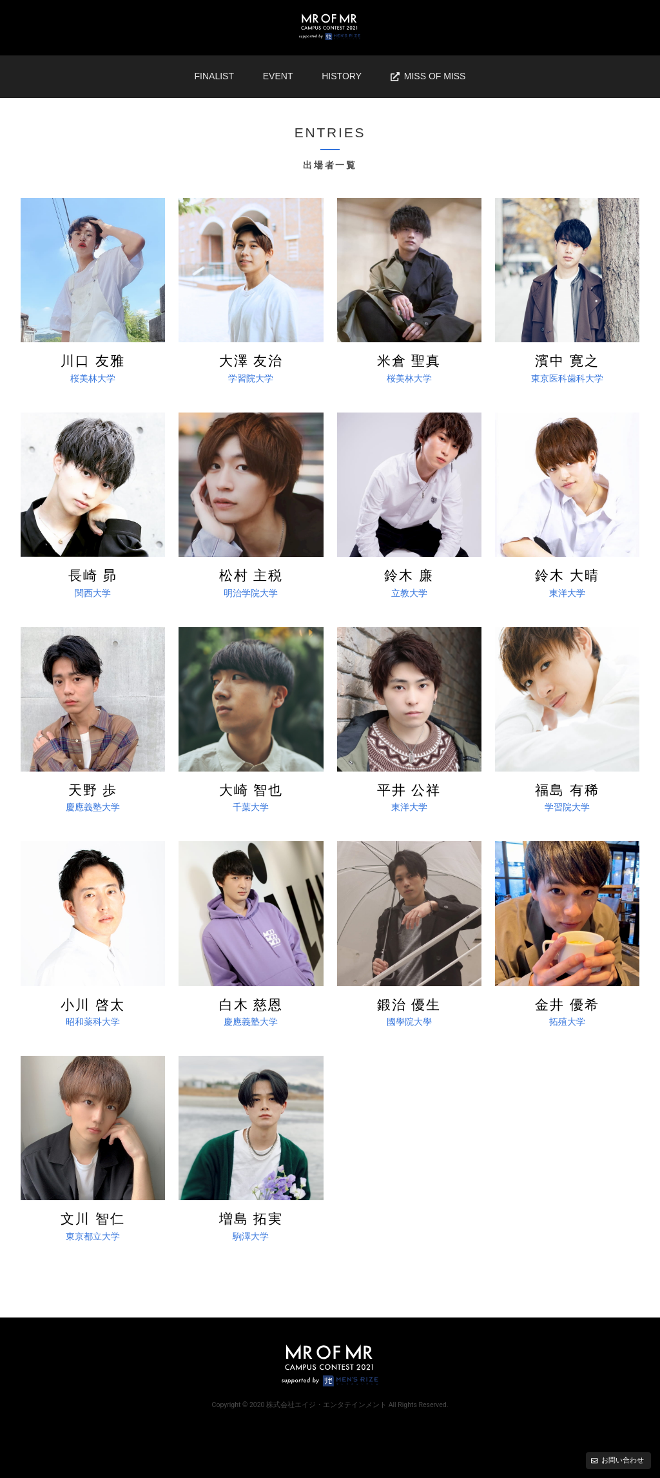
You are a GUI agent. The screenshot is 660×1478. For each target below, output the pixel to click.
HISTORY (342, 76)
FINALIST (214, 76)
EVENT (278, 76)
